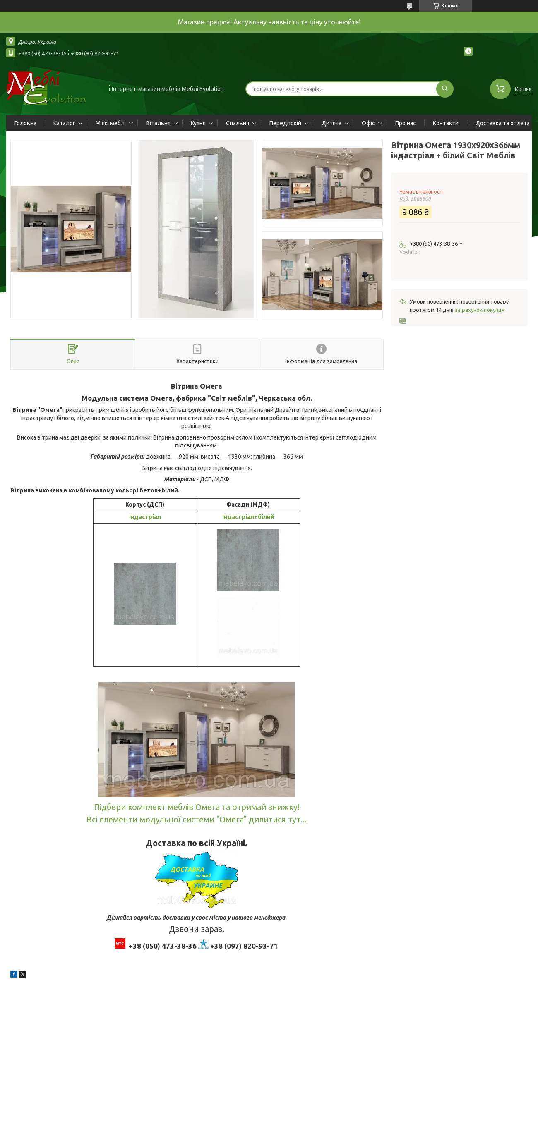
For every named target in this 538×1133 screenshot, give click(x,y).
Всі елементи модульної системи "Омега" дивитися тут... (196, 819)
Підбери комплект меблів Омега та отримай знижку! (197, 807)
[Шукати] (445, 89)
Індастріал (145, 517)
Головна (25, 123)
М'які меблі (111, 123)
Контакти (446, 123)
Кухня (198, 123)
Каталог (64, 123)
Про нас (405, 123)
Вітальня (158, 123)
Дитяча (331, 123)
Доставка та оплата (503, 123)
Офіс (368, 123)
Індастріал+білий (248, 517)
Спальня (237, 123)
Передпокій (285, 123)
